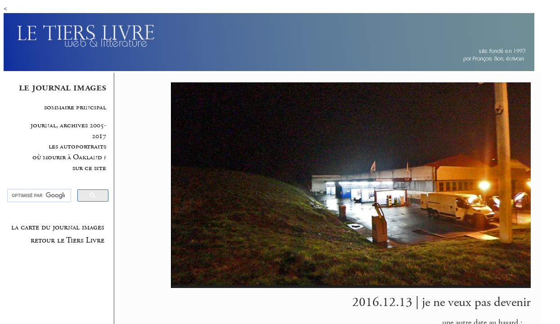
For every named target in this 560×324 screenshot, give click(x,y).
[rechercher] (38, 196)
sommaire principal (75, 107)
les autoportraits (77, 146)
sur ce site (89, 168)
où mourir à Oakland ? (69, 157)
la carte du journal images (57, 227)
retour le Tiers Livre (67, 240)
